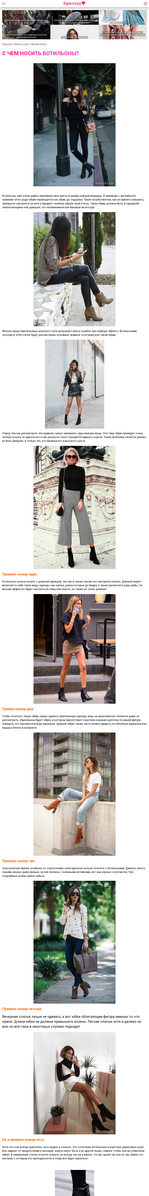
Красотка (7, 44)
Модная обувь (38, 44)
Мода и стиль (21, 44)
